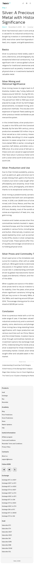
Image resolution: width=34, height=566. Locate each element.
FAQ (4, 429)
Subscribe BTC (7, 526)
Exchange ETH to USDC (10, 504)
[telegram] (5, 471)
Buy (4, 400)
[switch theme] (23, 3)
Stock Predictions (8, 419)
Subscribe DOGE (8, 549)
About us (6, 457)
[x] (16, 471)
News (4, 422)
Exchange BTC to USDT (10, 481)
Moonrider (6, 403)
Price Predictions (8, 416)
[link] (7, 8)
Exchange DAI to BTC (9, 510)
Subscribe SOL (7, 552)
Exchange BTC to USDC (10, 487)
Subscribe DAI (7, 539)
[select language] (26, 3)
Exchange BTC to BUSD (10, 514)
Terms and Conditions (10, 441)
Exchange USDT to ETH (10, 494)
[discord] (10, 471)
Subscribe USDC (8, 536)
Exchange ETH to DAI (9, 517)
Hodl (4, 393)
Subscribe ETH (7, 529)
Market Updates (8, 425)
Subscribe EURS (8, 543)
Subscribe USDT (8, 533)
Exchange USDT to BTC (10, 484)
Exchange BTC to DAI (9, 500)
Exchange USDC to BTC (10, 497)
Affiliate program (8, 438)
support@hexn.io (8, 460)
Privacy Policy (7, 448)
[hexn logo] (6, 3)
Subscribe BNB (7, 546)
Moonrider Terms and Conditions (13, 444)
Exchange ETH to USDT (10, 491)
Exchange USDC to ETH (10, 507)
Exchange (6, 396)
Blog (4, 412)
